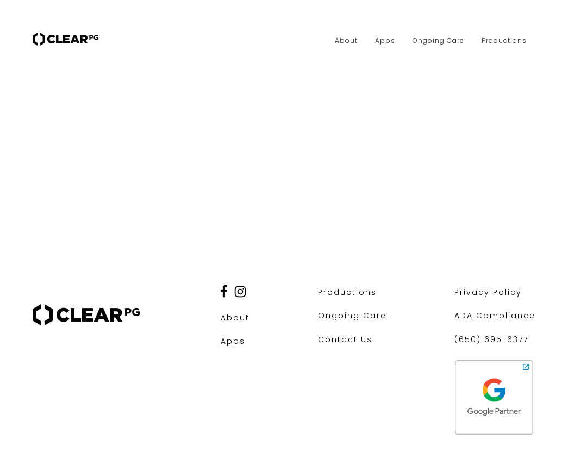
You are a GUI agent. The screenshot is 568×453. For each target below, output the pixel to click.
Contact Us (345, 339)
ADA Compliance (494, 315)
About (346, 40)
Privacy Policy (488, 292)
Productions (504, 40)
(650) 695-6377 (491, 339)
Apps (385, 40)
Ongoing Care (438, 40)
